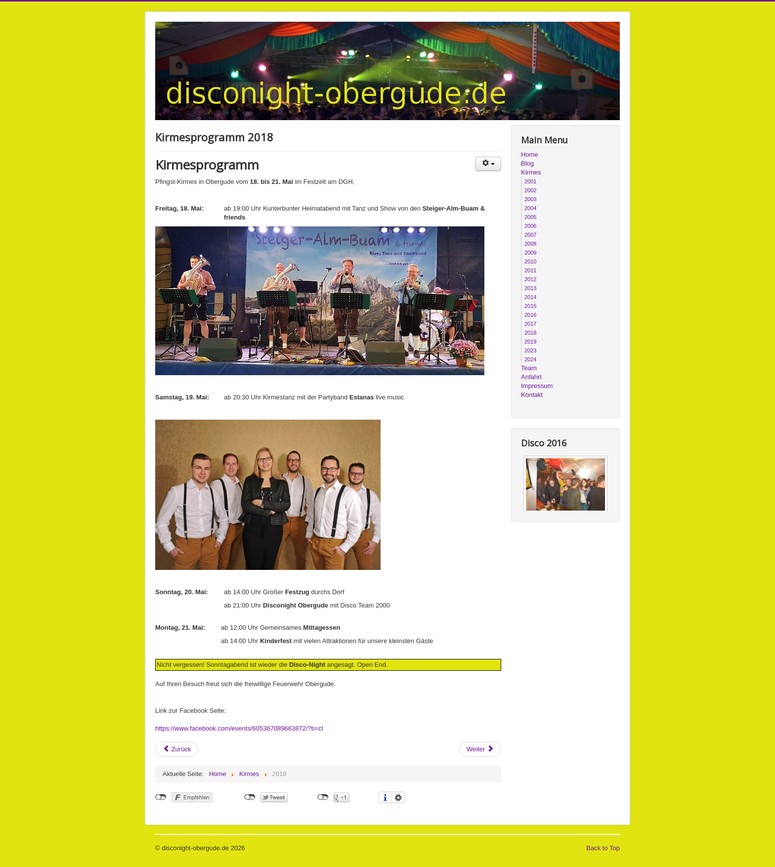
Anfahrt (531, 377)
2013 (530, 288)
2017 (530, 324)
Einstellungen (398, 797)
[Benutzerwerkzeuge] (488, 164)
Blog (527, 163)
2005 (530, 217)
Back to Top (603, 848)
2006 (530, 226)
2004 (530, 208)
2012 (530, 279)
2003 (530, 199)
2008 (530, 244)
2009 (530, 253)
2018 (530, 333)
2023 (530, 350)
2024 (530, 359)
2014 (530, 297)
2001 (530, 181)
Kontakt (532, 394)
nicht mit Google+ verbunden (323, 797)
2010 (530, 261)
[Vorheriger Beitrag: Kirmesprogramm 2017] (176, 749)
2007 (530, 235)
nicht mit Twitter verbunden (250, 797)
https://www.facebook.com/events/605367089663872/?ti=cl (239, 728)
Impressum (537, 386)
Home (529, 154)
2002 (530, 190)
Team (529, 368)
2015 (530, 306)
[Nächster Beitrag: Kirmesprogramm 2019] (480, 749)
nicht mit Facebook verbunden (161, 797)
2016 (530, 315)
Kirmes (531, 172)
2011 (530, 270)
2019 (530, 342)
